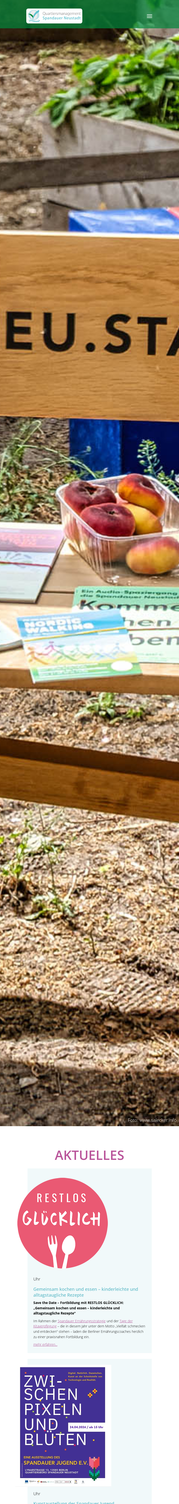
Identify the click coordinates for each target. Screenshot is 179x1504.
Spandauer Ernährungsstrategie (82, 1321)
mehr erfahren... (45, 1344)
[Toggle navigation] (149, 16)
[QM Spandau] (54, 16)
